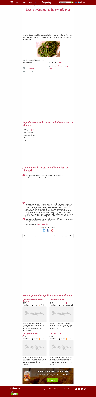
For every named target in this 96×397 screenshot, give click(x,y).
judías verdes (35, 130)
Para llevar (36, 71)
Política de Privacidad (54, 389)
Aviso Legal (43, 389)
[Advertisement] (48, 21)
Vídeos (24, 2)
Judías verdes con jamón (57, 300)
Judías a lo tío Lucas (56, 333)
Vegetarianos (29, 71)
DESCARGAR (52, 380)
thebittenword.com (43, 224)
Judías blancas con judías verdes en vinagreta (33, 300)
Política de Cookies (67, 389)
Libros (17, 2)
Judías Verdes (49, 71)
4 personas (30, 68)
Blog (30, 2)
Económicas (42, 71)
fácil (60, 62)
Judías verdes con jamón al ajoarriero (31, 334)
